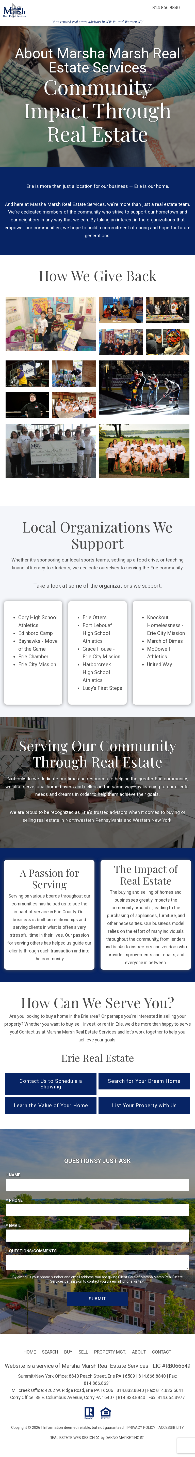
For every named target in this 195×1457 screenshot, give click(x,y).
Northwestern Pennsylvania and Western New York (118, 820)
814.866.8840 (152, 1376)
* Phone (14, 1200)
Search (50, 1352)
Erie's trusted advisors (104, 812)
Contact (161, 1352)
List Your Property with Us (144, 1105)
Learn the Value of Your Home (51, 1105)
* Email (13, 1225)
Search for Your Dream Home (144, 1081)
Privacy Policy (141, 1427)
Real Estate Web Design (74, 1437)
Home (30, 1352)
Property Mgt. (110, 1352)
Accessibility (171, 1427)
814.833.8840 (130, 1390)
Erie (138, 186)
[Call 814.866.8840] (166, 7)
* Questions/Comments (31, 1251)
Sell (83, 1352)
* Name (13, 1175)
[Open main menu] (187, 8)
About (139, 1352)
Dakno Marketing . (125, 1437)
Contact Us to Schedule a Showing (51, 1084)
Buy (68, 1352)
